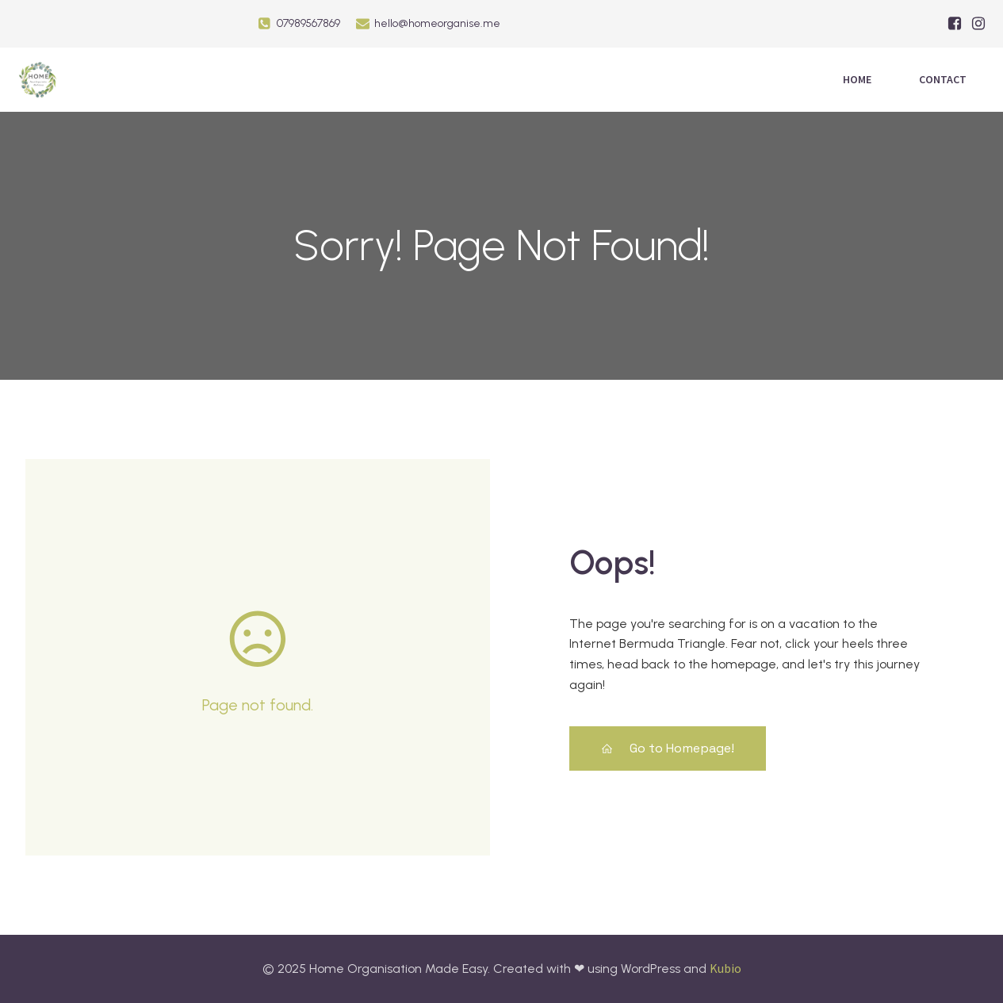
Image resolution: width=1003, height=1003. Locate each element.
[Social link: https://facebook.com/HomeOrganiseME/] (955, 24)
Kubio (725, 968)
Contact (943, 79)
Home (857, 79)
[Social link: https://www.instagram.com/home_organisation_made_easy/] (978, 24)
